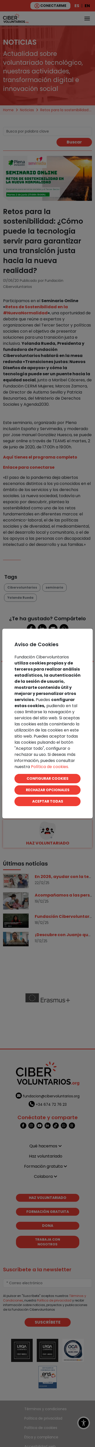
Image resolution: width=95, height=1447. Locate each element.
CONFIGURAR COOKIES (47, 778)
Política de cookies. (50, 767)
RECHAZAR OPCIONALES (47, 789)
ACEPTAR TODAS (47, 801)
